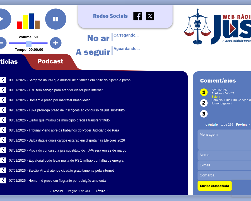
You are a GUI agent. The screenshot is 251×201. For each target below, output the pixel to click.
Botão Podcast (54, 62)
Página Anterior (57, 191)
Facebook (137, 16)
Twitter (150, 16)
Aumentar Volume (56, 43)
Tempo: (22, 49)
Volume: (26, 37)
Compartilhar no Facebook (3, 80)
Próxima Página (101, 191)
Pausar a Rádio (55, 19)
